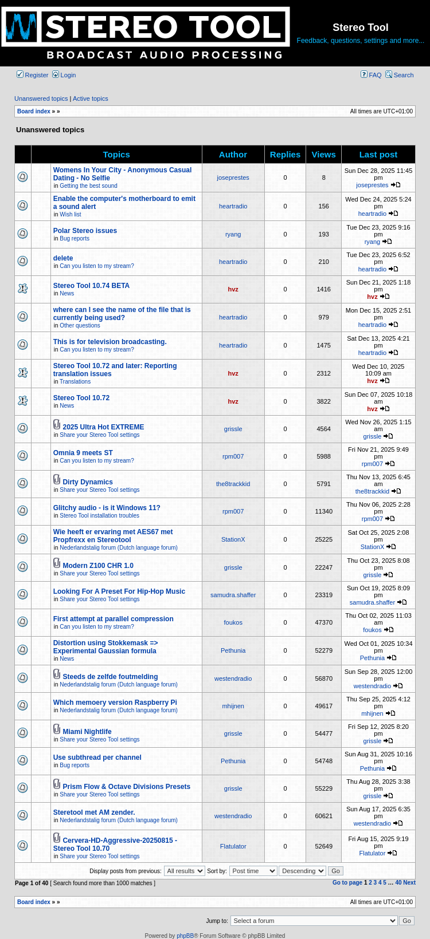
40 (398, 882)
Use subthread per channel (97, 757)
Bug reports (74, 238)
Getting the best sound (89, 186)
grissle (233, 428)
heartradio (233, 206)
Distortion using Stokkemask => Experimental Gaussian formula (105, 647)
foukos (233, 622)
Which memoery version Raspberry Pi (115, 703)
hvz (233, 289)
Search (399, 75)
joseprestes (233, 177)
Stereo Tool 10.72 (81, 398)
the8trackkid (233, 483)
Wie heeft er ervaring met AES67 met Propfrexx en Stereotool (113, 536)
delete (63, 258)
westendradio (233, 678)
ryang (233, 234)
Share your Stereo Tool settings (99, 435)
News (67, 293)
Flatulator (233, 846)
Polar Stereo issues (85, 231)
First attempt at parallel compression (113, 619)
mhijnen (233, 706)
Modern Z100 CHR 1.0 (97, 566)
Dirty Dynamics (87, 482)
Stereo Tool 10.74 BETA (91, 286)
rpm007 (233, 456)
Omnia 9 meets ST (83, 453)
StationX (233, 539)
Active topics (90, 98)
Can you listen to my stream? (97, 266)
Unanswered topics (41, 98)
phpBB (185, 936)
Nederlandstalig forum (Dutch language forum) (119, 548)
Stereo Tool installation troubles (99, 515)
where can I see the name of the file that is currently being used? (122, 314)
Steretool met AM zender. (94, 812)
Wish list (70, 214)
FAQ (371, 75)
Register (33, 75)
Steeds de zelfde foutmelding (110, 677)
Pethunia (233, 650)
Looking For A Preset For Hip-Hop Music (119, 591)
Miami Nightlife (86, 732)
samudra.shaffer (233, 594)
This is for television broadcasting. (110, 342)
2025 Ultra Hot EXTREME (103, 427)
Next (409, 882)
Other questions (80, 325)
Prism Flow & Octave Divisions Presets (126, 787)
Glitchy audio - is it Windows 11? (107, 508)
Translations (75, 381)
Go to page (347, 882)
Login (64, 75)
